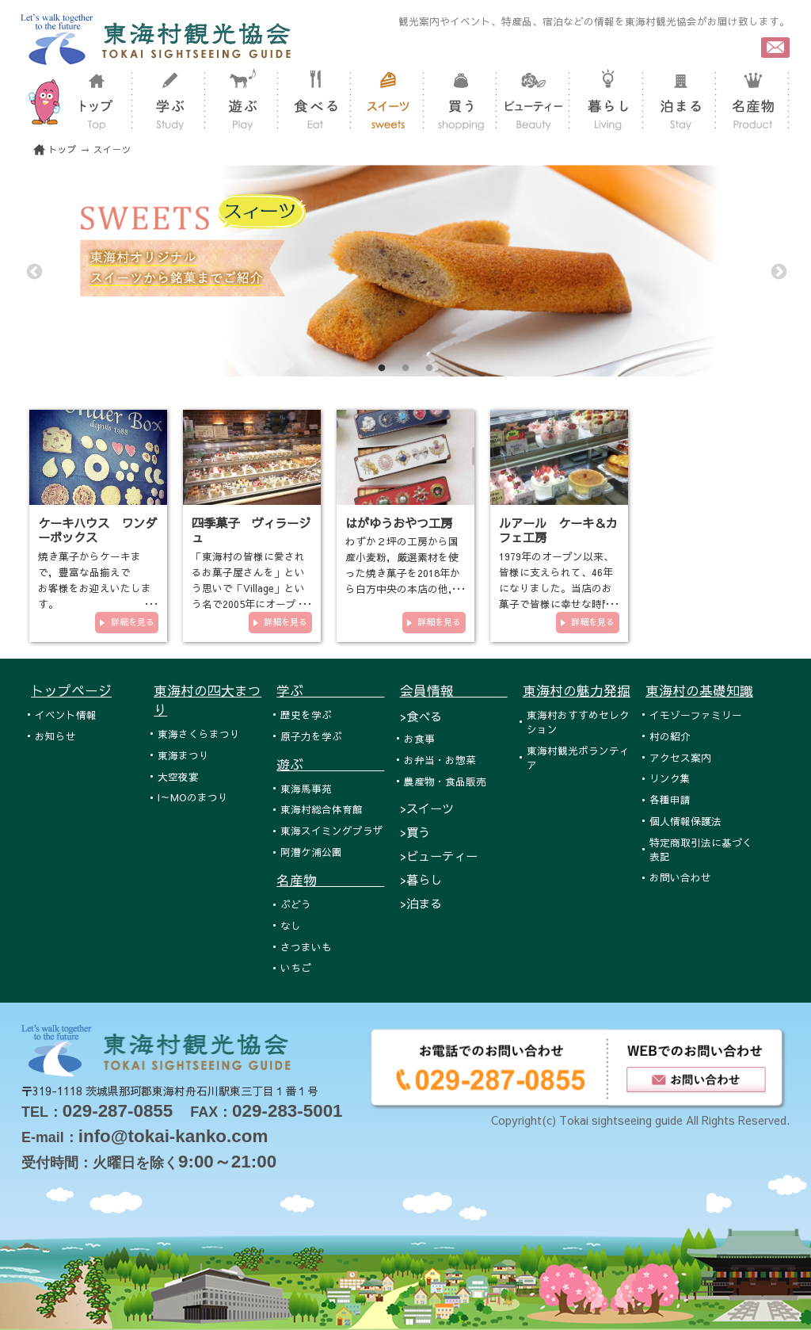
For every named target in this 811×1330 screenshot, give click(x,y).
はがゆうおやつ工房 (398, 522)
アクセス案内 (680, 757)
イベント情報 (66, 714)
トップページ (71, 690)
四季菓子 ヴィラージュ (251, 529)
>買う (415, 832)
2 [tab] (405, 368)
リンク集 (670, 778)
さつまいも (306, 947)
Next (778, 271)
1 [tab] (382, 368)
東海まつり (183, 755)
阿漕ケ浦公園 (311, 851)
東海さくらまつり (199, 733)
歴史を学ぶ (306, 714)
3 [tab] (429, 368)
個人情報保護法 (685, 820)
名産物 (330, 879)
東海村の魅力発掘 (576, 690)
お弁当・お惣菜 (440, 759)
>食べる (421, 716)
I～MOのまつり (193, 797)
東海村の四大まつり (207, 700)
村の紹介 (670, 736)
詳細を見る (132, 622)
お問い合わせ (680, 877)
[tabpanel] (405, 270)
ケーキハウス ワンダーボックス (97, 529)
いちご (295, 967)
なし (290, 925)
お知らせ (55, 736)
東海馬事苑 (306, 788)
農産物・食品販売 (445, 781)
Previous (33, 271)
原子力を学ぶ (311, 736)
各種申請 (670, 799)
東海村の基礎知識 (699, 690)
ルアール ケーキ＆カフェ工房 (558, 529)
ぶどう (295, 904)
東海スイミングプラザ (331, 830)
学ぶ (330, 690)
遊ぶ (330, 764)
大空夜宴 (178, 776)
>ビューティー (439, 855)
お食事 (419, 738)
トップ (62, 149)
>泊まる (421, 903)
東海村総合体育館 (321, 809)
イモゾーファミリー (695, 714)
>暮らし (421, 879)
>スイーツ (427, 808)
